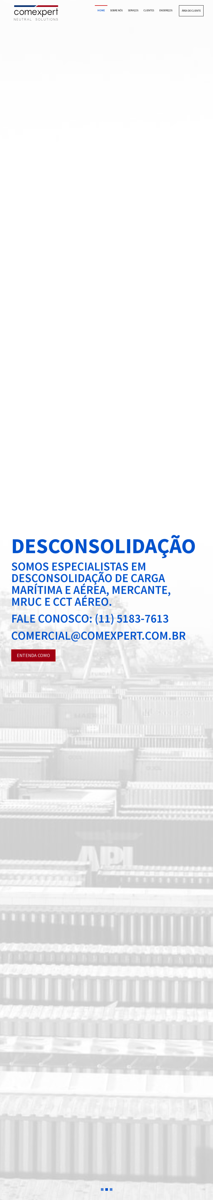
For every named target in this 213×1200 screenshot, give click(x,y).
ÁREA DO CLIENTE (191, 10)
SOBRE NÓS (116, 10)
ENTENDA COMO (33, 655)
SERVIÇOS (133, 10)
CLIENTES (149, 10)
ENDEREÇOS (165, 10)
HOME (101, 10)
